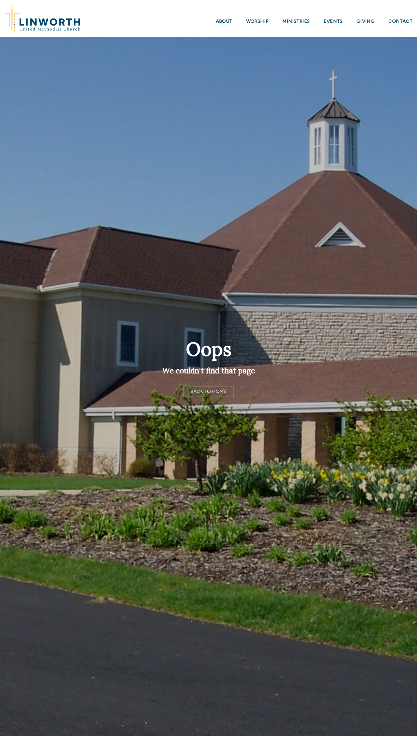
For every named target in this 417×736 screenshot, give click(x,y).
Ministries (296, 21)
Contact (400, 21)
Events (332, 21)
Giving (365, 21)
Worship (257, 21)
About (224, 21)
